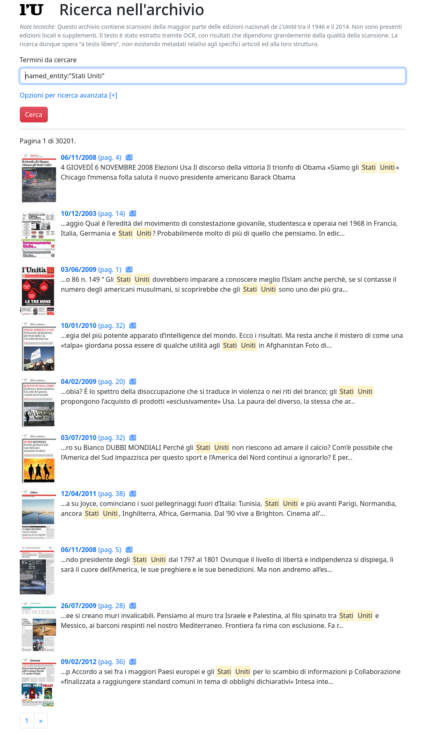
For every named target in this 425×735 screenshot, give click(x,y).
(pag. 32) (94, 325)
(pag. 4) (92, 157)
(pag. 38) (94, 493)
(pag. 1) (92, 269)
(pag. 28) (94, 605)
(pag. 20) (94, 381)
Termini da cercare (48, 59)
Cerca (33, 114)
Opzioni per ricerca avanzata (68, 95)
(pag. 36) (94, 661)
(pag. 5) (92, 549)
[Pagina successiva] (41, 720)
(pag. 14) (94, 213)
